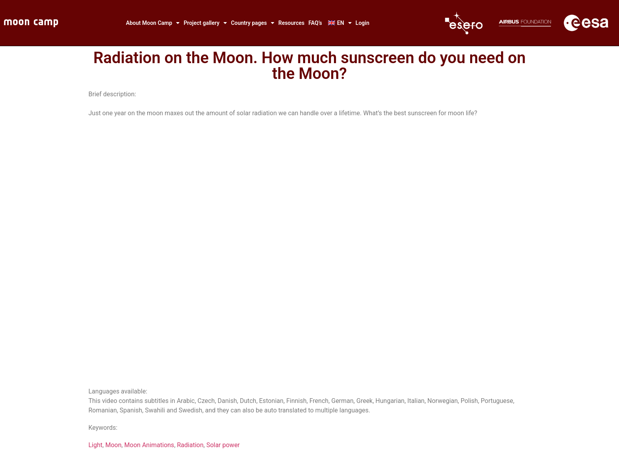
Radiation (190, 445)
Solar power (223, 445)
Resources (291, 23)
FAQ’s (315, 23)
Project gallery (205, 23)
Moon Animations (149, 445)
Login (363, 23)
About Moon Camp (153, 23)
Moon (113, 445)
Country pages (252, 23)
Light (95, 445)
